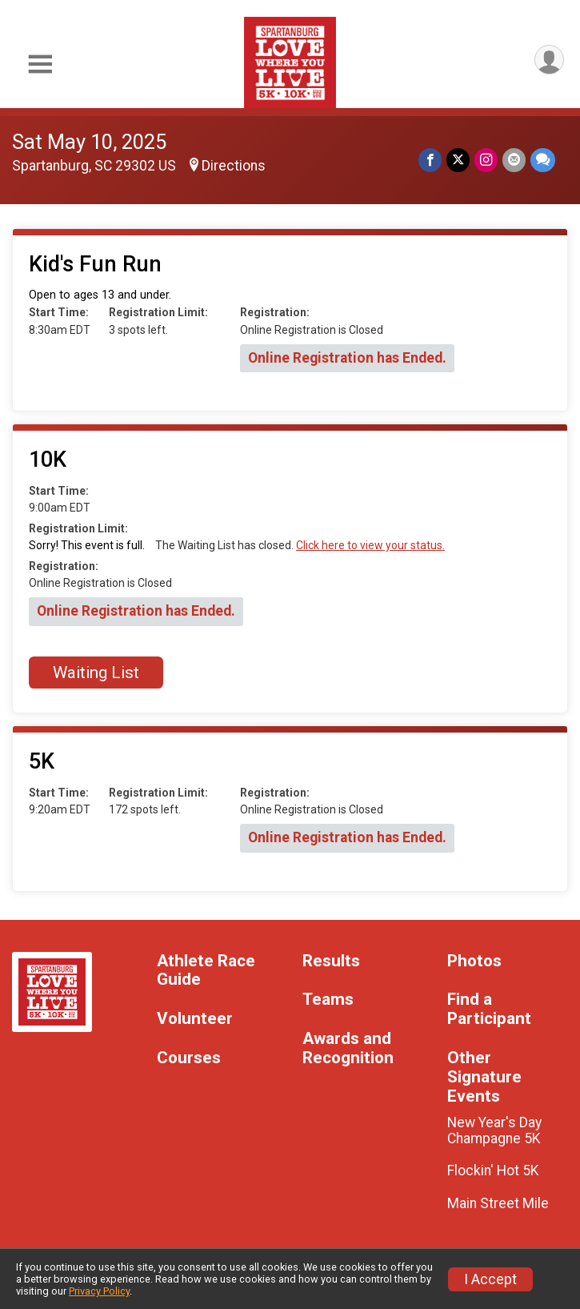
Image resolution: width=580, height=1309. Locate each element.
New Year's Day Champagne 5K (494, 1130)
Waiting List (96, 672)
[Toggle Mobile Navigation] (40, 64)
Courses (189, 1058)
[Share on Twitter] (458, 159)
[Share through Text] (542, 159)
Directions (234, 166)
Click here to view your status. (370, 545)
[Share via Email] (514, 159)
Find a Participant (489, 1009)
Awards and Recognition (348, 1048)
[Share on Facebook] (430, 159)
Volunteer (195, 1019)
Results (331, 961)
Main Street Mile (498, 1203)
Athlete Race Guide (206, 971)
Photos (474, 961)
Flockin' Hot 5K (493, 1170)
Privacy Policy (99, 1291)
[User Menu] (549, 59)
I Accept (490, 1279)
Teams (328, 999)
